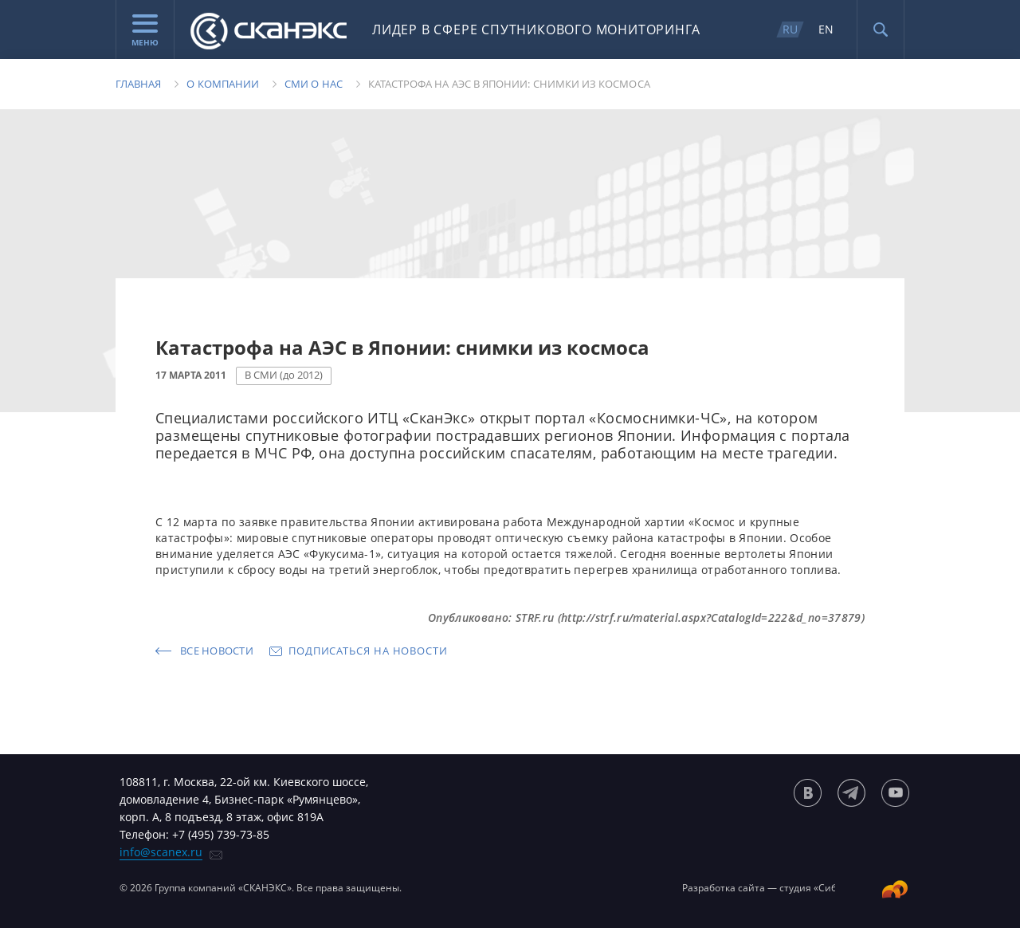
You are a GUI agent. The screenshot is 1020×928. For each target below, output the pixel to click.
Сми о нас (313, 84)
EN (826, 29)
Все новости (216, 650)
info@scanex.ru (161, 851)
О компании (222, 84)
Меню (145, 31)
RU (790, 29)
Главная (138, 84)
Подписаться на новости (368, 650)
